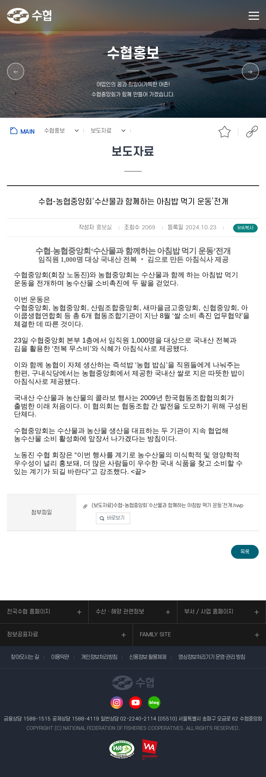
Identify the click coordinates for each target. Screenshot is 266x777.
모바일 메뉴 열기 (254, 16)
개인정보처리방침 (99, 657)
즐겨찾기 (224, 131)
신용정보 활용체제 (147, 657)
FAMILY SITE (155, 635)
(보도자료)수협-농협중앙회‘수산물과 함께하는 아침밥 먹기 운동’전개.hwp (167, 506)
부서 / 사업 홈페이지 (208, 612)
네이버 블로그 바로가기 (154, 702)
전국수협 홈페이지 (28, 612)
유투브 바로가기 (135, 702)
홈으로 (23, 130)
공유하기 (252, 131)
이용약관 (60, 657)
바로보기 (116, 518)
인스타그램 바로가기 (116, 702)
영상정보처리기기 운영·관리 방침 (211, 657)
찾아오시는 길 (25, 657)
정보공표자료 (22, 635)
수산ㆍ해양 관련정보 (120, 612)
